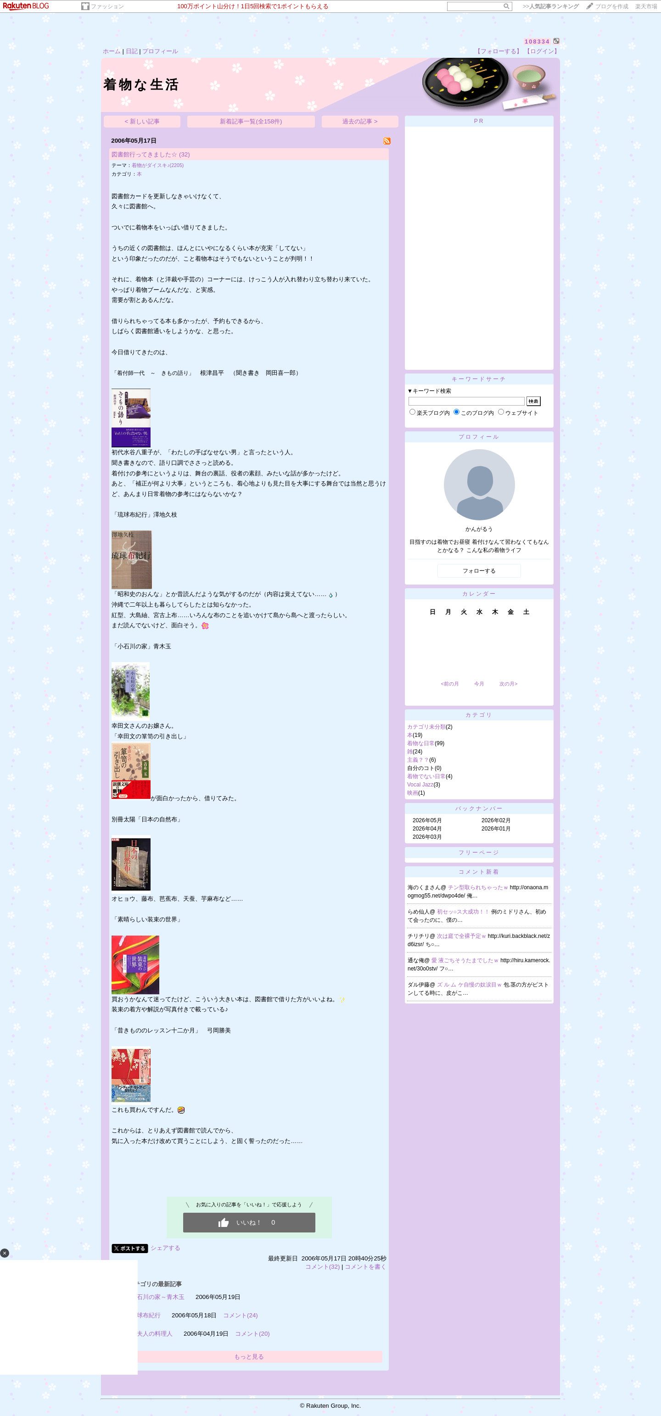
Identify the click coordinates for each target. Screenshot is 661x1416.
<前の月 (450, 683)
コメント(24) (240, 1315)
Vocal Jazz (420, 784)
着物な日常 (421, 743)
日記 (132, 51)
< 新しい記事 (142, 121)
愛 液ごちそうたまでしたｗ (466, 960)
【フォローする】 (498, 51)
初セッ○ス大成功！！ (464, 912)
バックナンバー (479, 808)
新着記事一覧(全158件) (251, 121)
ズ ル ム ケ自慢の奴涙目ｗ (470, 984)
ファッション (107, 6)
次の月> (508, 683)
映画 (412, 793)
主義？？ (418, 760)
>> (551, 6)
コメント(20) (252, 1333)
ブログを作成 (611, 6)
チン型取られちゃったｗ (479, 887)
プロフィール (160, 51)
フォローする (479, 571)
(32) (184, 154)
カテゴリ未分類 (426, 727)
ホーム (112, 51)
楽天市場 (646, 6)
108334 (537, 41)
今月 (479, 683)
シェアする (165, 1247)
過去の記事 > (360, 121)
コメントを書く (366, 1266)
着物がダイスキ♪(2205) (158, 165)
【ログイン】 (542, 51)
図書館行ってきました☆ (144, 154)
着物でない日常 (426, 776)
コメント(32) (322, 1266)
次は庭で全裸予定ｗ (462, 936)
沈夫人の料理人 (152, 1333)
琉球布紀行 (146, 1315)
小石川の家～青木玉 (158, 1296)
